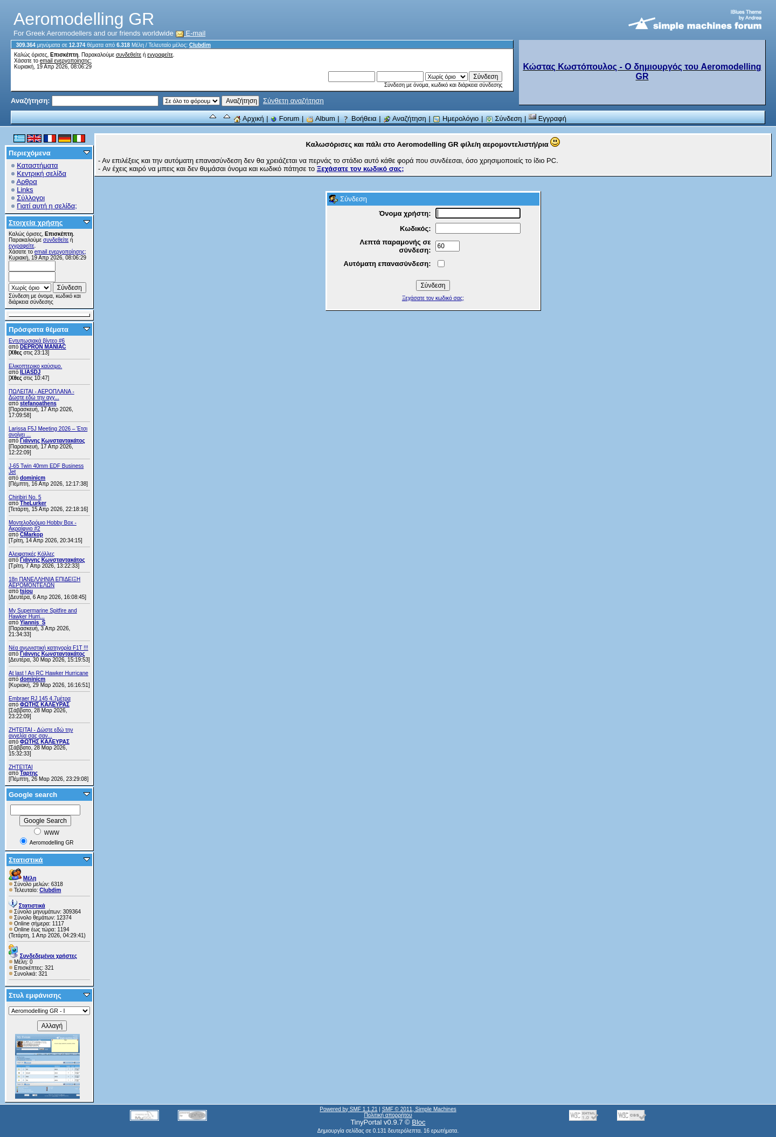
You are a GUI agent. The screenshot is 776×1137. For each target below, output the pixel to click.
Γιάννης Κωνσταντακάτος (52, 441)
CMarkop (31, 534)
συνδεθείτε (128, 55)
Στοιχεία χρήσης (36, 223)
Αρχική (248, 118)
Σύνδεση (504, 118)
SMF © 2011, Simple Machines (419, 1109)
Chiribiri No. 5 (25, 497)
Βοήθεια (359, 118)
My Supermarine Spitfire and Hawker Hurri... (43, 613)
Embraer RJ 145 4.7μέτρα (40, 699)
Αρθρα (27, 182)
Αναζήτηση (404, 118)
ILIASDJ (30, 372)
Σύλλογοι (31, 198)
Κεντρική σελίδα (41, 173)
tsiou (26, 591)
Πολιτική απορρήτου (388, 1115)
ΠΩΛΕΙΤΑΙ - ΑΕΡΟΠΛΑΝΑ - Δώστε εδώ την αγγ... (41, 394)
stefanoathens (38, 403)
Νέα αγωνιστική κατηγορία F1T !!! (48, 648)
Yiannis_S (32, 622)
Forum (285, 118)
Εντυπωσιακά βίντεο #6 (37, 341)
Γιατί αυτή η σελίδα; (47, 206)
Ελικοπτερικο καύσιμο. (35, 366)
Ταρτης (29, 773)
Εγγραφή (547, 118)
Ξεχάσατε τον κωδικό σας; (433, 298)
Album (320, 118)
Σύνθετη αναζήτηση (293, 101)
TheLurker (33, 503)
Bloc (418, 1122)
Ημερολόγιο (456, 118)
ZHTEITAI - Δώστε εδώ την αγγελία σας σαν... (41, 733)
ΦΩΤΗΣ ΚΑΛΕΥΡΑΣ (45, 704)
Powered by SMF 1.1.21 (348, 1109)
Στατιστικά (26, 860)
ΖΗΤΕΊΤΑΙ (21, 767)
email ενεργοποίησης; (66, 61)
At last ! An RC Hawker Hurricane (48, 673)
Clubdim (200, 45)
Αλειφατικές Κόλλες (31, 554)
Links (25, 190)
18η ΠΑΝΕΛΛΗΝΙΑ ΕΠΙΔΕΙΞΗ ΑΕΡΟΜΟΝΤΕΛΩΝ (44, 582)
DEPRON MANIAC (43, 347)
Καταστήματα (37, 165)
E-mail (191, 33)
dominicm (32, 478)
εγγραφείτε (160, 55)
